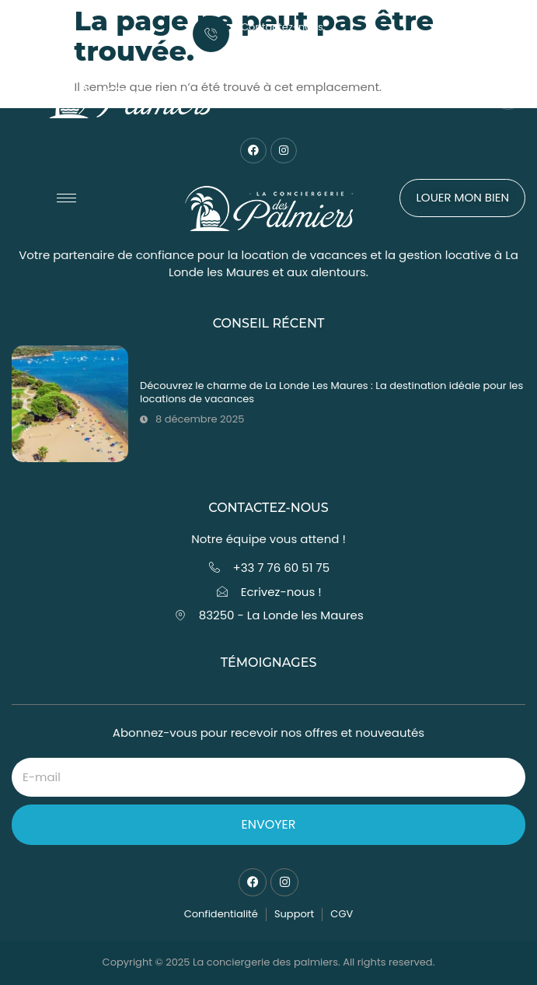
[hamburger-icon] (66, 198)
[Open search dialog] (507, 96)
